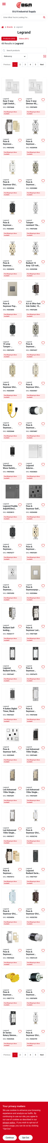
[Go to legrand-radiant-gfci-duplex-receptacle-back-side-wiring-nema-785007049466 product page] (12, 381)
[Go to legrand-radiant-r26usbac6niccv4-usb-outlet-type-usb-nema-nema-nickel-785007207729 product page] (35, 340)
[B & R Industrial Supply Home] (24, 5)
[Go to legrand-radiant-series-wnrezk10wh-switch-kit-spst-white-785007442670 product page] (12, 97)
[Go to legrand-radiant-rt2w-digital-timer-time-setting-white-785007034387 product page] (35, 705)
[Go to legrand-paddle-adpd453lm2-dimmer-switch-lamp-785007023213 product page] (12, 502)
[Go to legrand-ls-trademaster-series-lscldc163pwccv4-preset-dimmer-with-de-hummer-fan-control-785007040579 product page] (35, 624)
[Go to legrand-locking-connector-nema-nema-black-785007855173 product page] (35, 989)
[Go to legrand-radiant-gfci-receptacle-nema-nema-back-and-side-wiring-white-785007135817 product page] (12, 907)
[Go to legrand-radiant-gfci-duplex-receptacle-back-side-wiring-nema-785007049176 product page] (35, 138)
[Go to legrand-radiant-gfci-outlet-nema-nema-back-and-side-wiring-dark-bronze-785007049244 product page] (35, 907)
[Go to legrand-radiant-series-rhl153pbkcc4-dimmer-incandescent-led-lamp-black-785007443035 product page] (35, 745)
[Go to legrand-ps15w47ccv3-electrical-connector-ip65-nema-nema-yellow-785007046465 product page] (12, 989)
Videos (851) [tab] (24, 39)
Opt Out (25, 1137)
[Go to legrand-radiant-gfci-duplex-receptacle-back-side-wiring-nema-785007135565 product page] (35, 1029)
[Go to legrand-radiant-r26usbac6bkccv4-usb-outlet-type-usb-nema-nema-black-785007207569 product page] (12, 543)
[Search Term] (24, 17)
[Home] (2, 27)
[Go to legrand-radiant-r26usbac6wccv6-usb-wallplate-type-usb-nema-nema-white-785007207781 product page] (12, 583)
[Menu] (4, 4)
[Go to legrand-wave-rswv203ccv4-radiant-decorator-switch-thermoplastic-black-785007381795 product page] (12, 462)
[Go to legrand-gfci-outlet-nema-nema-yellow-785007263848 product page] (12, 421)
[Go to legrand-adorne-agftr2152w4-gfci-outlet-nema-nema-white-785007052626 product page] (12, 745)
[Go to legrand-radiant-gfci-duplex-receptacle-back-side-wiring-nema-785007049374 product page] (35, 381)
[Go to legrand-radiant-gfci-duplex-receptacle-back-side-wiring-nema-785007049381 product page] (12, 178)
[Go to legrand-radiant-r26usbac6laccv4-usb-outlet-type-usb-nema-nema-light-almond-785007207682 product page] (35, 543)
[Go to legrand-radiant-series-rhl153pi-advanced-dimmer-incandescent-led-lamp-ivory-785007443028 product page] (12, 786)
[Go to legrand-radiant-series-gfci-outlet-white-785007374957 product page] (35, 259)
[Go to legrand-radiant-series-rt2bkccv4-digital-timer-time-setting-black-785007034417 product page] (12, 705)
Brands (10, 27)
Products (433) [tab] (9, 39)
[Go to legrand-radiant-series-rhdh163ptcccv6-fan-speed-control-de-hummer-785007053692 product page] (35, 664)
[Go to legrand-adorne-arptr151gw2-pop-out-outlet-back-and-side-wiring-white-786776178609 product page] (35, 583)
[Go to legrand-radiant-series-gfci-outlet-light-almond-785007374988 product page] (12, 259)
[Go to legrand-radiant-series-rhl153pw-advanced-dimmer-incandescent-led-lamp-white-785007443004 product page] (12, 826)
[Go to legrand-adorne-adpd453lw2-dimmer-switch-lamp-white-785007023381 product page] (35, 462)
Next (42, 64)
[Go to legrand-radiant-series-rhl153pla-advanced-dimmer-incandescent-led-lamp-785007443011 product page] (35, 786)
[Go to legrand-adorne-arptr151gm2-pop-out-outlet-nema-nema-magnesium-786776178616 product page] (12, 300)
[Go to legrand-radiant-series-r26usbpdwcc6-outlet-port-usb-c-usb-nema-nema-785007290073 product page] (35, 219)
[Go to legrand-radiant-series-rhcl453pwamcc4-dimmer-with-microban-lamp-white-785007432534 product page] (12, 664)
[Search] (44, 17)
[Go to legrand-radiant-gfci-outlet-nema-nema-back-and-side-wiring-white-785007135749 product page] (35, 826)
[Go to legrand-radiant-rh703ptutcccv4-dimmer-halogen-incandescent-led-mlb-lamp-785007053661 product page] (12, 138)
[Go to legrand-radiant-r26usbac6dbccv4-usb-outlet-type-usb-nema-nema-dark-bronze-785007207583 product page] (35, 300)
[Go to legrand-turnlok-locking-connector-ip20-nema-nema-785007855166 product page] (35, 421)
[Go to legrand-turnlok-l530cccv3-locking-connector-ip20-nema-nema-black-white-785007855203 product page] (35, 948)
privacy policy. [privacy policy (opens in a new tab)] (9, 1122)
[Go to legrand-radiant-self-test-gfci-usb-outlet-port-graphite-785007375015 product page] (12, 219)
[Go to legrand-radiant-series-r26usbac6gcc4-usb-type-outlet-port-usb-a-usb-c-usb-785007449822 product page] (12, 340)
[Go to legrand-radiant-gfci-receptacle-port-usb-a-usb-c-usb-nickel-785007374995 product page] (35, 178)
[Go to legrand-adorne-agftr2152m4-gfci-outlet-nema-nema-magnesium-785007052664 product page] (35, 502)
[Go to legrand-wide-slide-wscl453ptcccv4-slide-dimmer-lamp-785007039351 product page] (12, 867)
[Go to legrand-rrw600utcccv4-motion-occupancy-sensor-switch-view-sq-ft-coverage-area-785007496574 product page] (12, 948)
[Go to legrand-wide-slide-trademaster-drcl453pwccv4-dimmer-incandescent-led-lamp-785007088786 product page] (12, 1029)
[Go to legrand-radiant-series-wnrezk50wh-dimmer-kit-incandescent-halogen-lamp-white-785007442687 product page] (35, 97)
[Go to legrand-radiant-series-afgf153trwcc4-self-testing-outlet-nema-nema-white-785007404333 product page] (12, 624)
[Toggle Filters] (44, 56)
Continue (10, 1137)
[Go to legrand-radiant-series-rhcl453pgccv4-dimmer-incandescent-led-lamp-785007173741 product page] (35, 867)
